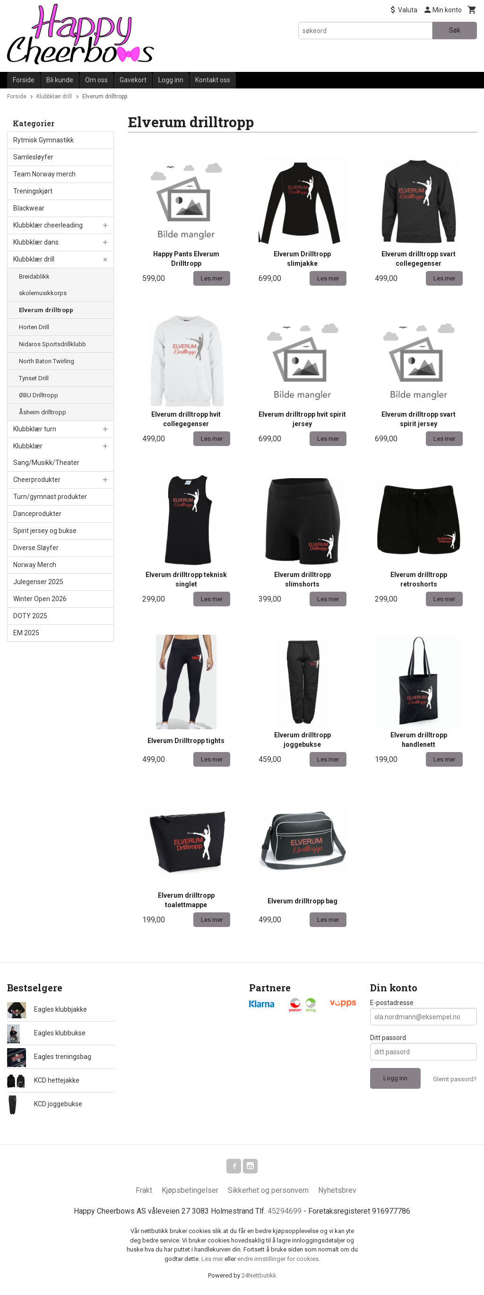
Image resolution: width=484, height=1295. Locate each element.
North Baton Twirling (46, 361)
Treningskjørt (32, 191)
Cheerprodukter (36, 479)
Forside (24, 80)
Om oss (96, 80)
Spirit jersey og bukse (45, 530)
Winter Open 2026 (40, 599)
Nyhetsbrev (337, 1190)
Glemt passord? (455, 1079)
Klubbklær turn (34, 429)
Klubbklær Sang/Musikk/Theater (46, 454)
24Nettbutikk (259, 1275)
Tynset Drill (34, 378)
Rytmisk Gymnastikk (43, 140)
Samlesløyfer (33, 157)
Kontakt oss (212, 80)
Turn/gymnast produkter (50, 496)
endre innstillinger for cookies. (278, 1259)
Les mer (213, 1259)
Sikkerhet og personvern (268, 1190)
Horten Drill (34, 327)
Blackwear (28, 208)
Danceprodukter (37, 513)
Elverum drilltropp (46, 310)
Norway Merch (34, 565)
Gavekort (133, 80)
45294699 (285, 1211)
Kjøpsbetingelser (190, 1190)
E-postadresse (392, 1002)
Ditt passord (388, 1037)
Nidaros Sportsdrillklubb (52, 344)
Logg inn (170, 80)
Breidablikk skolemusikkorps (43, 285)
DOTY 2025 (30, 616)
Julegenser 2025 (38, 582)
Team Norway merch (44, 174)
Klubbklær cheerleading (48, 225)
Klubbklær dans (36, 242)
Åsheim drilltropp (42, 412)
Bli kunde (59, 80)
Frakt (144, 1190)
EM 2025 (26, 633)
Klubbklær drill (33, 259)
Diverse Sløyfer (36, 547)
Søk (454, 30)
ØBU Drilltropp (38, 395)
